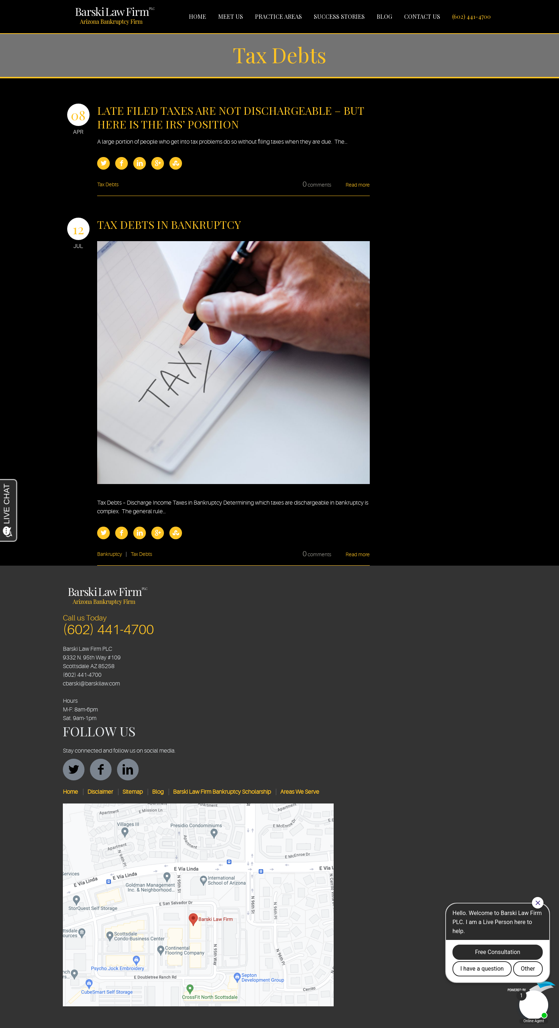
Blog (384, 16)
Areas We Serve (299, 792)
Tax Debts (107, 184)
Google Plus (157, 163)
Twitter (103, 163)
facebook (101, 769)
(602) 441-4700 (471, 16)
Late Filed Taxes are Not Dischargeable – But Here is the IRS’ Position (230, 117)
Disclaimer (100, 792)
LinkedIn (139, 163)
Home (197, 16)
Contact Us (422, 16)
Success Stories (339, 16)
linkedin (128, 769)
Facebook (121, 163)
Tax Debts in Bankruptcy (169, 224)
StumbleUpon (175, 163)
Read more (358, 185)
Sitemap (132, 792)
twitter (73, 769)
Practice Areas (278, 16)
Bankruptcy (109, 554)
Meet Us (230, 16)
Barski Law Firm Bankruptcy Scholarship (222, 792)
